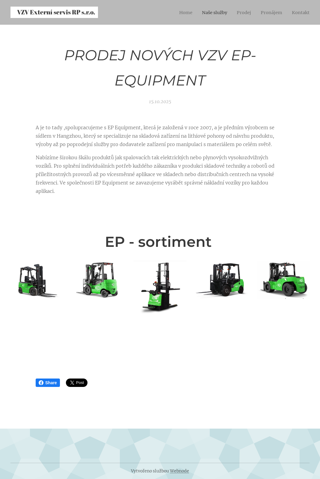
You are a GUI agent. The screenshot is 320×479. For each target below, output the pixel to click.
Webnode (179, 471)
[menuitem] (179, 12)
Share (48, 382)
